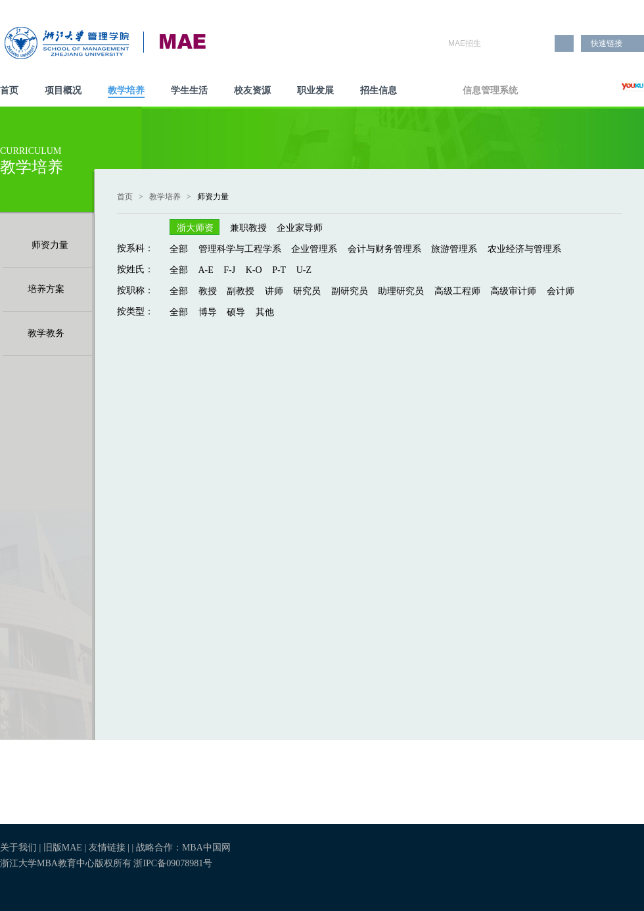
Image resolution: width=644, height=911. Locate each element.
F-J (229, 270)
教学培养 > (172, 196)
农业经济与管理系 (524, 249)
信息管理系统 (490, 90)
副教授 (240, 291)
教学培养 (126, 90)
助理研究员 (401, 291)
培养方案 (46, 289)
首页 (9, 90)
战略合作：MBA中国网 (183, 847)
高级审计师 (513, 291)
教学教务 (46, 333)
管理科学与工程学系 (239, 249)
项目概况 (63, 90)
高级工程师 (457, 291)
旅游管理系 (454, 249)
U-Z (303, 270)
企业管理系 (314, 249)
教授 (207, 291)
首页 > (132, 196)
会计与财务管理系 (384, 249)
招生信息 (378, 90)
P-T (279, 270)
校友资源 (252, 90)
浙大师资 (195, 228)
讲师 (274, 291)
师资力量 (50, 245)
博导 (207, 312)
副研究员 (349, 291)
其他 (265, 312)
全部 (179, 249)
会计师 (560, 291)
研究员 (307, 291)
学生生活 (189, 90)
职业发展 (315, 90)
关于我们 (18, 847)
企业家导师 (300, 228)
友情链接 (108, 847)
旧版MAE (62, 847)
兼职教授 (248, 228)
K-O (254, 270)
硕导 (236, 312)
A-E (206, 270)
